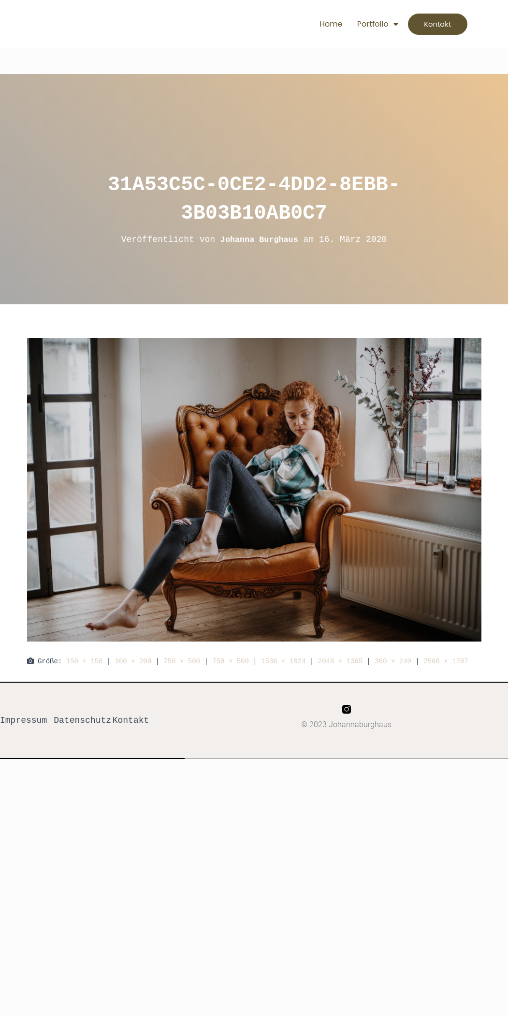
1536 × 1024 (283, 661)
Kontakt (131, 720)
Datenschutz (82, 720)
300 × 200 (133, 661)
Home (317, 24)
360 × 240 (393, 661)
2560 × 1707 (445, 661)
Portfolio (363, 24)
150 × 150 (84, 661)
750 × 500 (181, 661)
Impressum (23, 720)
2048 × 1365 (340, 661)
